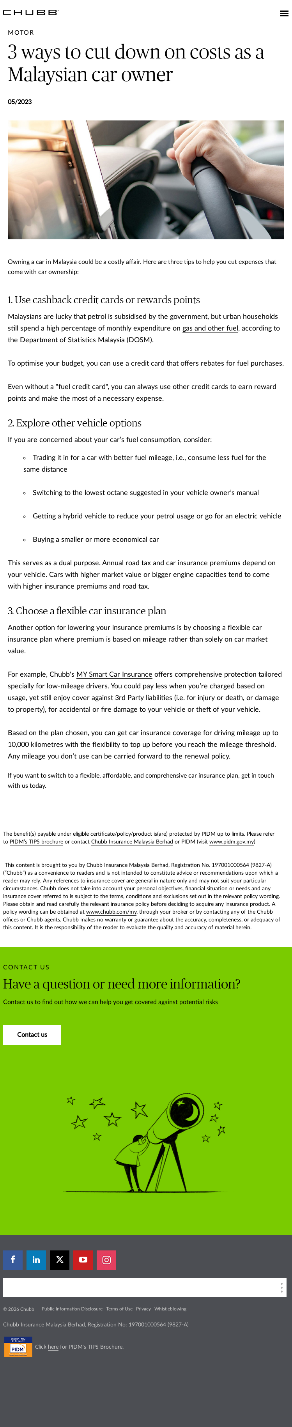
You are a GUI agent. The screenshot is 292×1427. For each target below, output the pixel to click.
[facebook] (13, 1260)
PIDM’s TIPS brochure (36, 842)
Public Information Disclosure (72, 1309)
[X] (59, 1260)
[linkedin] (36, 1260)
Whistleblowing (170, 1309)
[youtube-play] (83, 1260)
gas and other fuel (210, 328)
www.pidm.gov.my (231, 842)
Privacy (143, 1309)
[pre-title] (21, 33)
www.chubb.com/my (111, 912)
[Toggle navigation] (284, 14)
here (53, 1347)
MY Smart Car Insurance (114, 674)
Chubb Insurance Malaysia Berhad (132, 842)
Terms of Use (119, 1309)
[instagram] (106, 1260)
